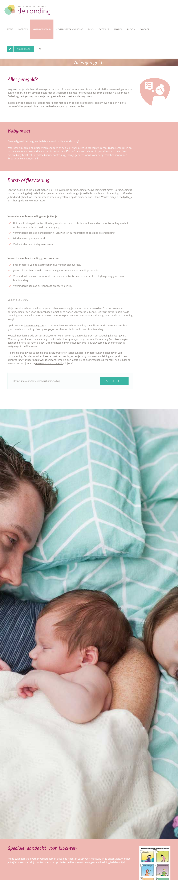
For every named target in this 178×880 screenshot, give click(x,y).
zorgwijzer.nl (51, 329)
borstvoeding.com (34, 325)
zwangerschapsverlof (51, 89)
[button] (40, 49)
